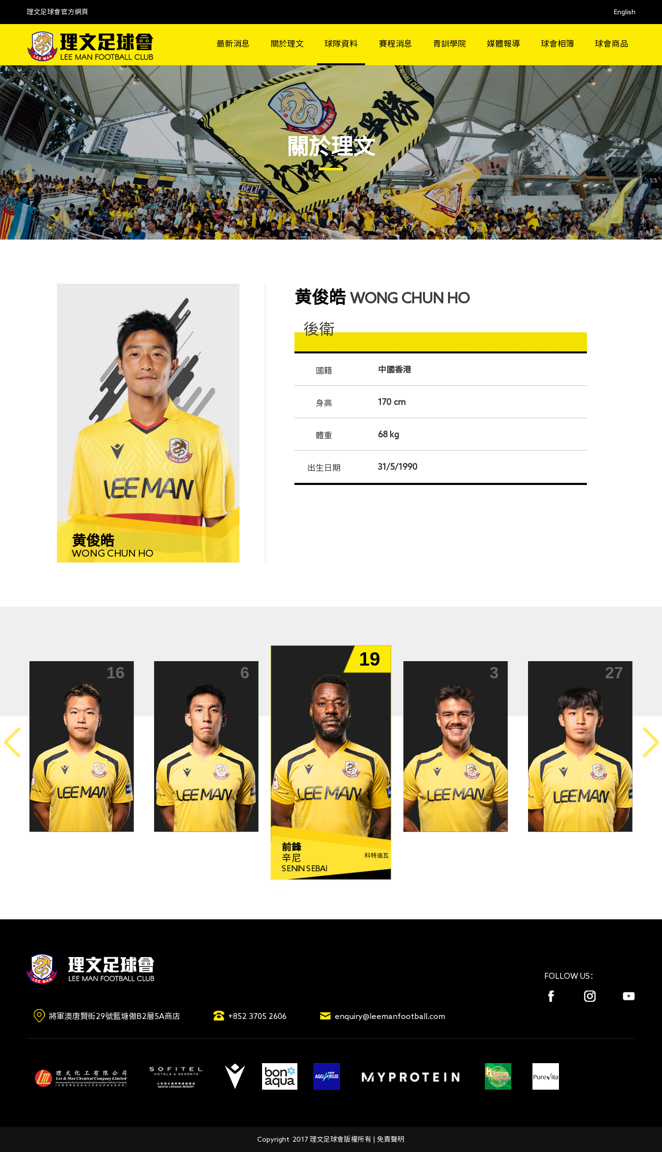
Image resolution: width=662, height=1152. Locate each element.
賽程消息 (395, 43)
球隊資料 (341, 43)
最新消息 (233, 43)
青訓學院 (449, 43)
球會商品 (611, 43)
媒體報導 (503, 43)
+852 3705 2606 (257, 1016)
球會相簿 (557, 43)
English (625, 11)
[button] (650, 743)
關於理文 (287, 43)
